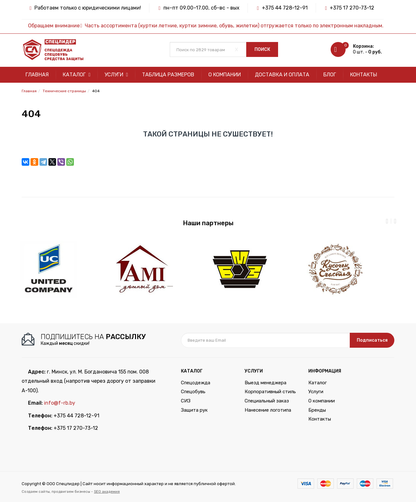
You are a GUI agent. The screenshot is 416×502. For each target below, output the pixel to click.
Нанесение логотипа (268, 410)
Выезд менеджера (265, 383)
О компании (224, 75)
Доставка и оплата (282, 75)
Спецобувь (193, 391)
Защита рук (194, 410)
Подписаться (372, 340)
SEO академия (107, 491)
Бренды (317, 410)
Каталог (76, 75)
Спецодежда (195, 383)
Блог (329, 75)
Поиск (262, 49)
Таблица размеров (168, 75)
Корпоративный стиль (270, 391)
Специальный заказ (267, 401)
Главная (37, 75)
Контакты (363, 75)
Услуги (116, 75)
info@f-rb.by (59, 403)
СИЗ (185, 401)
